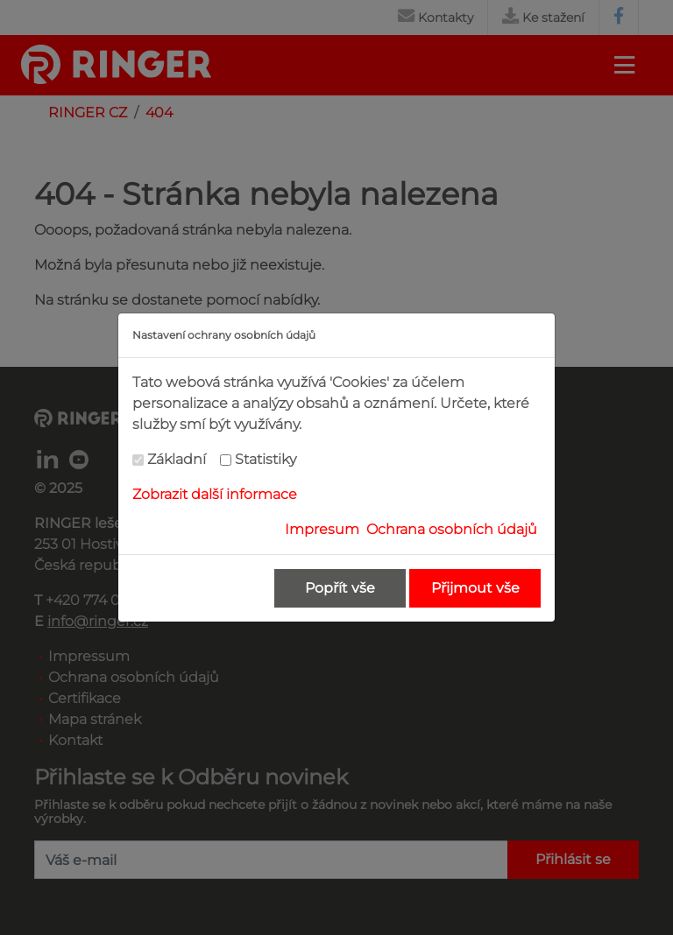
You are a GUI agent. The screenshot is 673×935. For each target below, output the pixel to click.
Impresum (322, 529)
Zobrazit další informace (214, 494)
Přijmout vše (475, 588)
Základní (176, 459)
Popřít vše (340, 588)
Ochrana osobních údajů (451, 529)
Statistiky (265, 459)
